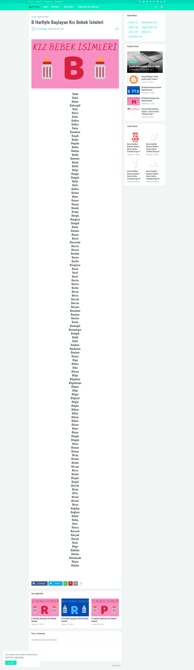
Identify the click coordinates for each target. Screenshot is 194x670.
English (133, 27)
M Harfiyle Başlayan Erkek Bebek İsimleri (151, 88)
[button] (156, 7)
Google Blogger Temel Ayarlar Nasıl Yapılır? (149, 77)
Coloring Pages (149, 22)
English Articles (149, 27)
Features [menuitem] (55, 7)
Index (133, 32)
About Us (39, 2)
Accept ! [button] (11, 663)
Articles (133, 22)
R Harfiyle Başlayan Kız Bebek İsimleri (43, 619)
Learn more (18, 657)
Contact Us (48, 2)
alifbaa (146, 32)
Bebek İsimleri (43, 17)
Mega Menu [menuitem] (68, 7)
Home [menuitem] (45, 7)
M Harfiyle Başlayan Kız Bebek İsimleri (150, 99)
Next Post (116, 666)
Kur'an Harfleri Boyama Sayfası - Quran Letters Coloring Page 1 (150, 111)
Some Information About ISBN (144, 66)
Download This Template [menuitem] (88, 7)
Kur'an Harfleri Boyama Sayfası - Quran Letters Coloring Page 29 (133, 175)
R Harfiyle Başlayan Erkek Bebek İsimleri (74, 619)
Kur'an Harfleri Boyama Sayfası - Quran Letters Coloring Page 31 (133, 148)
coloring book (135, 36)
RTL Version (59, 2)
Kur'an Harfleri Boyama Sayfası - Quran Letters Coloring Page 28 (152, 175)
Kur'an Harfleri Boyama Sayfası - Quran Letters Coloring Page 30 (152, 148)
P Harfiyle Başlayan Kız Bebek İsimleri (103, 619)
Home (31, 2)
